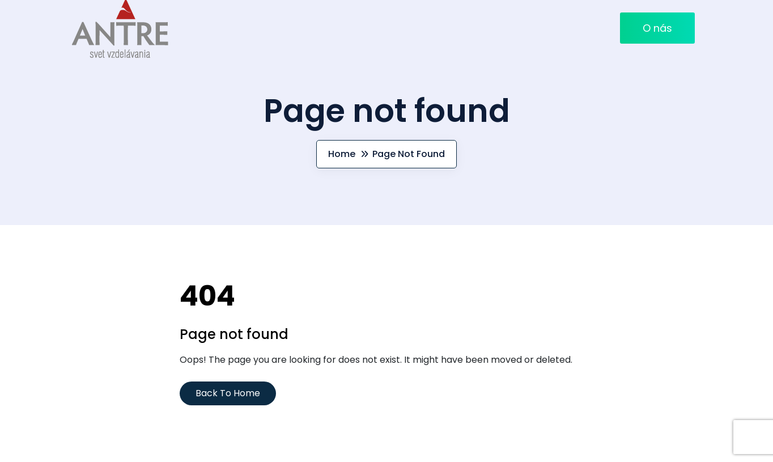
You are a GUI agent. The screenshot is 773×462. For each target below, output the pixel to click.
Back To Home (228, 393)
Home (341, 153)
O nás (657, 28)
